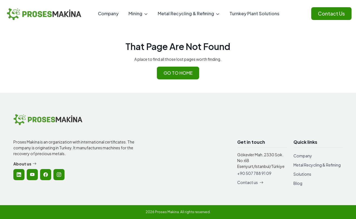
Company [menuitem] (108, 13)
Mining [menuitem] (135, 13)
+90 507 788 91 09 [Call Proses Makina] (254, 173)
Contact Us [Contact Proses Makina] (331, 13)
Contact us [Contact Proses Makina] (250, 182)
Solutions (302, 174)
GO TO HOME (178, 73)
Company (302, 155)
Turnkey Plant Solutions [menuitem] (254, 13)
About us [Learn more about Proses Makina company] (24, 164)
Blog (297, 183)
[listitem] (18, 174)
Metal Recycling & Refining (317, 164)
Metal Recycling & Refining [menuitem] (186, 13)
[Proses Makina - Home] (44, 13)
